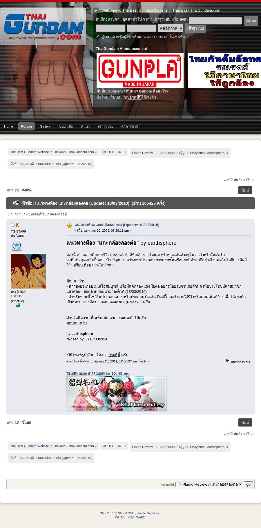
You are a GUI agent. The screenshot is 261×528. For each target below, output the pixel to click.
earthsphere (215, 153)
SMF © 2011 (126, 513)
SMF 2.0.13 (108, 513)
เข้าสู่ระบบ (161, 19)
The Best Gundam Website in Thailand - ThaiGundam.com (43, 26)
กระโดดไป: (168, 484)
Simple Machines (148, 513)
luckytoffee (198, 153)
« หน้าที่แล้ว (233, 180)
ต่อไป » (248, 180)
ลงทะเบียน (188, 19)
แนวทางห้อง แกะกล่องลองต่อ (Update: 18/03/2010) (117, 225)
